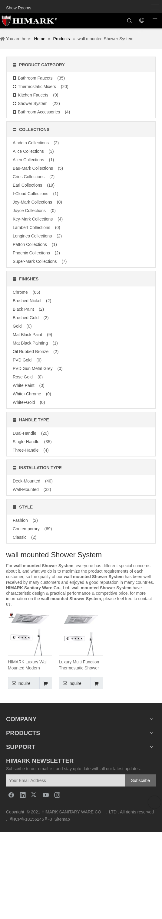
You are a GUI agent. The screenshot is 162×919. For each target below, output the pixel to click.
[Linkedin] (23, 795)
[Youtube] (46, 795)
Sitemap (62, 819)
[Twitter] (34, 795)
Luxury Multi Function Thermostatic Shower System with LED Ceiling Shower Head (79, 665)
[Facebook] (11, 795)
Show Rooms (18, 7)
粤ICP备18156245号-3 (31, 819)
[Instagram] (57, 795)
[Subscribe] (140, 780)
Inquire (19, 683)
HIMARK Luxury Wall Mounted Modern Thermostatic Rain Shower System (28, 665)
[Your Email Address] (70, 780)
